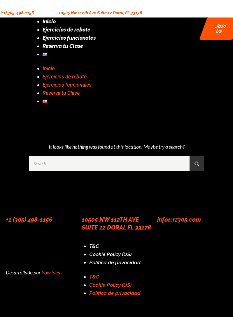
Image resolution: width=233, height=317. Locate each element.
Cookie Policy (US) (110, 254)
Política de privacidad (115, 262)
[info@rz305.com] (164, 201)
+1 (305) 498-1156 (29, 219)
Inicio (49, 21)
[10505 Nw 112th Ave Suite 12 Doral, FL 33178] (61, 3)
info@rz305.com (179, 219)
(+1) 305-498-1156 (17, 12)
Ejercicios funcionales (69, 38)
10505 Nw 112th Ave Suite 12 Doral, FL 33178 (100, 12)
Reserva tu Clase (63, 46)
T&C (94, 246)
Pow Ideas (51, 272)
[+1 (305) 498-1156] (13, 201)
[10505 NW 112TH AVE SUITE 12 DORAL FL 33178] (89, 201)
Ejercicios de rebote (66, 30)
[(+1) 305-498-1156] (3, 3)
